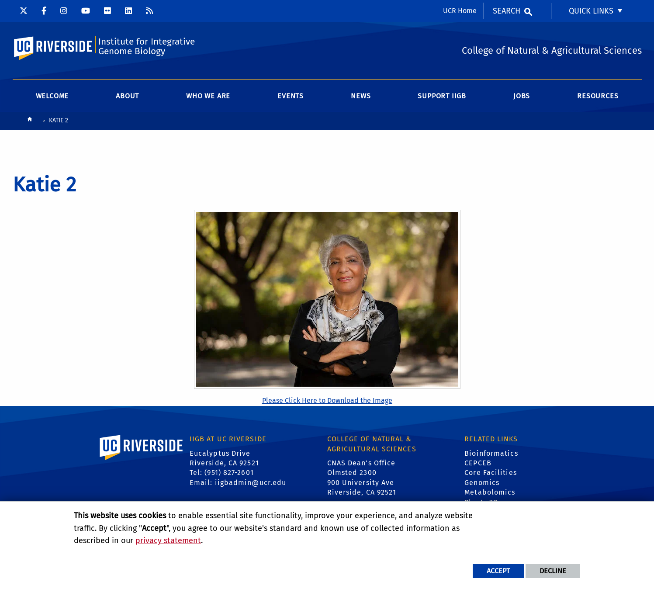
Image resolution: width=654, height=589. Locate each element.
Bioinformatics (491, 453)
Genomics (481, 482)
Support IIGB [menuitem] (442, 96)
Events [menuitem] (290, 96)
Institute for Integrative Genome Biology (146, 46)
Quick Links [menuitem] (591, 11)
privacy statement (168, 540)
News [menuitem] (360, 96)
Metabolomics (489, 492)
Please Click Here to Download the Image (327, 400)
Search (506, 11)
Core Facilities (490, 472)
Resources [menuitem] (597, 96)
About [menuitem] (127, 96)
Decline (553, 571)
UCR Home (460, 11)
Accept (498, 571)
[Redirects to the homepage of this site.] (29, 121)
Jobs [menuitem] (521, 96)
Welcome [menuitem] (52, 96)
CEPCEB (477, 463)
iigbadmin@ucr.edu (251, 482)
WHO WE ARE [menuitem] (208, 96)
